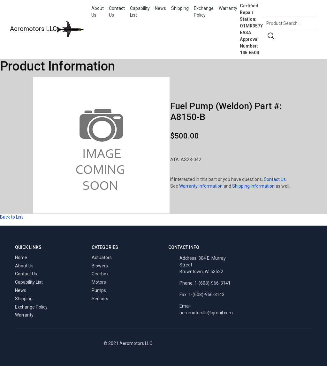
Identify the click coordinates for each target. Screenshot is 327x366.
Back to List (11, 217)
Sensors (100, 298)
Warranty (228, 8)
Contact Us (117, 12)
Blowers (100, 265)
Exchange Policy (204, 12)
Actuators (102, 257)
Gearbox (100, 273)
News (160, 8)
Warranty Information (201, 186)
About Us (97, 12)
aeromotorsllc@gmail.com (206, 312)
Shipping (180, 8)
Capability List (140, 12)
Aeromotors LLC (47, 29)
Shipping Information (253, 186)
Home (21, 257)
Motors (99, 282)
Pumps (99, 290)
